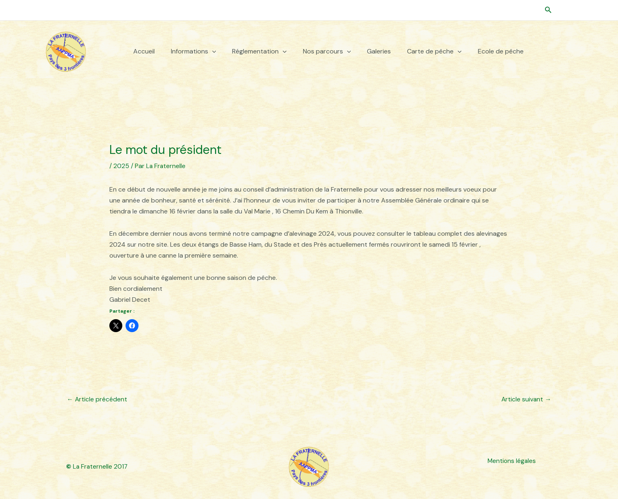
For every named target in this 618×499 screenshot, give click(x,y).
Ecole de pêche (501, 51)
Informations (193, 51)
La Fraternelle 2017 (97, 466)
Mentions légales (511, 461)
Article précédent (97, 399)
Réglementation (259, 51)
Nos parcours (327, 51)
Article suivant (526, 399)
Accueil (144, 51)
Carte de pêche (434, 51)
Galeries (379, 51)
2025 (121, 166)
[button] (548, 10)
